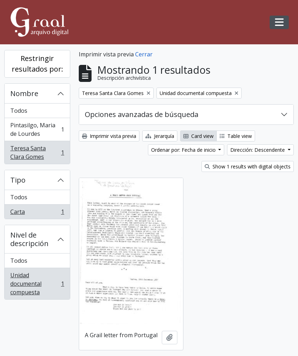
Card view (198, 136)
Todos (18, 111)
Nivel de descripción (29, 239)
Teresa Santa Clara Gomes (37, 152)
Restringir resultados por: (37, 64)
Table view (236, 136)
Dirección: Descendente (258, 149)
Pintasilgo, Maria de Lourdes (37, 129)
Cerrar (144, 54)
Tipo (18, 180)
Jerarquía (159, 136)
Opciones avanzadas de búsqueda (141, 114)
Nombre (24, 93)
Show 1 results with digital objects (248, 166)
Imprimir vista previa (109, 136)
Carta (37, 213)
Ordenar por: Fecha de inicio (184, 149)
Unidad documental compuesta (37, 283)
